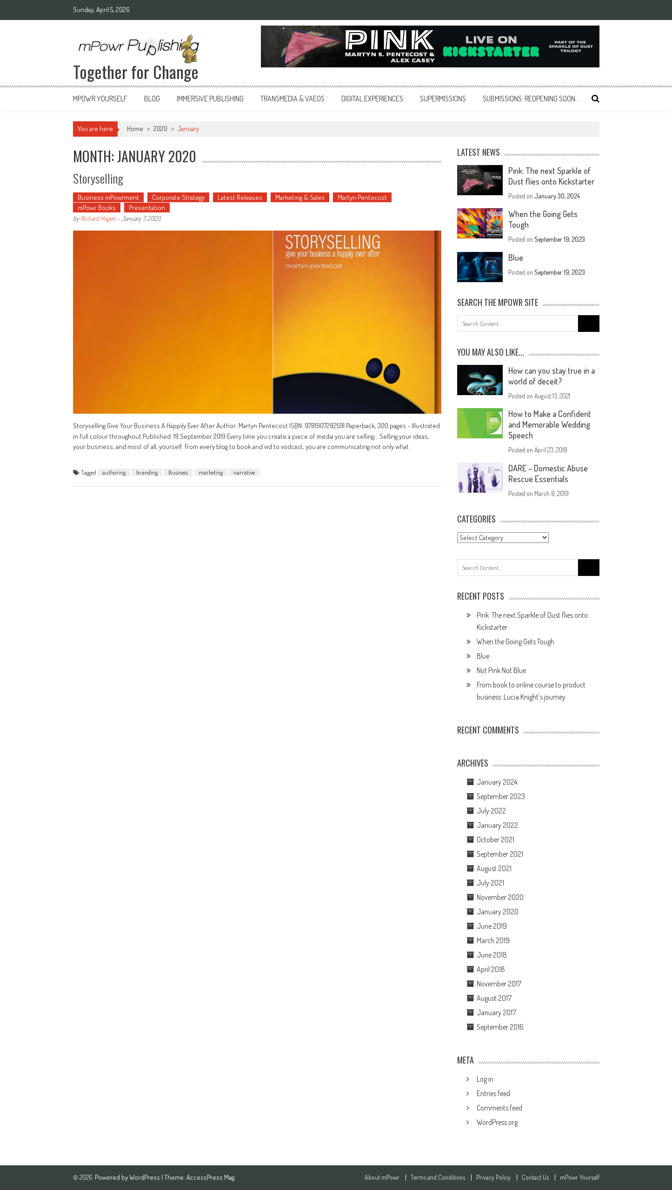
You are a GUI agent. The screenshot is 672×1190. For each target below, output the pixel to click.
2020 (160, 128)
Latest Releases (240, 197)
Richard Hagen (98, 218)
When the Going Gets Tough (515, 641)
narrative (244, 472)
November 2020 (500, 897)
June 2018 (492, 954)
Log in (485, 1079)
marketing (211, 472)
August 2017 (494, 998)
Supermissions (443, 98)
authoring (114, 472)
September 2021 (500, 854)
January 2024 (497, 782)
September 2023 (501, 796)
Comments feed (499, 1107)
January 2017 (496, 1012)
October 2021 (495, 839)
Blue (515, 257)
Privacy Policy (493, 1177)
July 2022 (491, 810)
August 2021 (494, 868)
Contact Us (535, 1177)
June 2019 (492, 926)
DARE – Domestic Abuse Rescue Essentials (548, 473)
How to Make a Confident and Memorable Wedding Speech (549, 424)
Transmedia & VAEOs (292, 98)
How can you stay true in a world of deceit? (551, 375)
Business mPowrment (108, 197)
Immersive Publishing (210, 98)
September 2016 (500, 1026)
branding (147, 472)
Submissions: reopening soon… (531, 98)
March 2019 (493, 940)
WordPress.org (497, 1122)
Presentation (147, 207)
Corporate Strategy (178, 197)
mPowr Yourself (100, 98)
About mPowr (382, 1177)
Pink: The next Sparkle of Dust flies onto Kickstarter (551, 175)
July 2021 (490, 882)
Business (178, 472)
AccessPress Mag (210, 1177)
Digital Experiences (372, 98)
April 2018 (491, 969)
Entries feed (493, 1093)
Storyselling (98, 178)
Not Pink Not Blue (501, 670)
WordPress (145, 1177)
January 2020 (498, 911)
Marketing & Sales (300, 197)
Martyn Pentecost (362, 197)
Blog (152, 98)
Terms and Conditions (438, 1177)
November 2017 (499, 983)
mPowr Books (97, 207)
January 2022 (497, 825)
